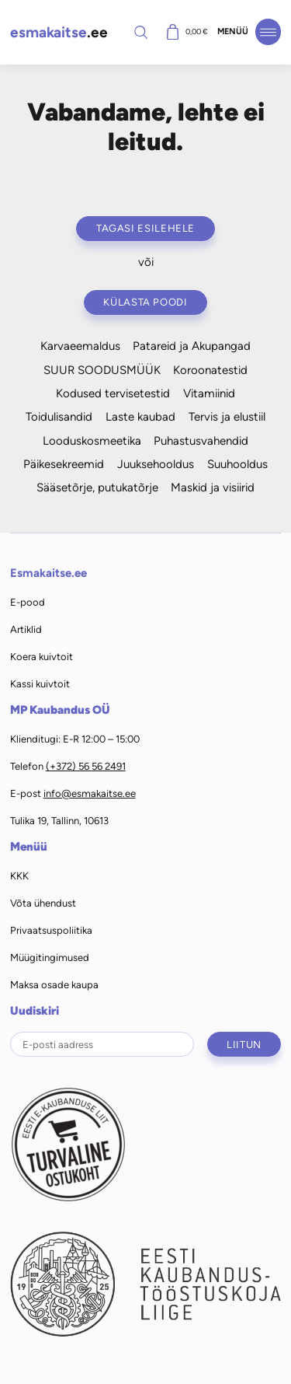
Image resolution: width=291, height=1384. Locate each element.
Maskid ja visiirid (213, 488)
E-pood (27, 602)
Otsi (141, 31)
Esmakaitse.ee (48, 573)
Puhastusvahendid (201, 441)
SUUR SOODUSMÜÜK (102, 370)
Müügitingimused (49, 957)
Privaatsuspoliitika (51, 930)
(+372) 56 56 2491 (86, 766)
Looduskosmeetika (92, 441)
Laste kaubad (140, 417)
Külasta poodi (145, 302)
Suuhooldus (237, 464)
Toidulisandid (59, 417)
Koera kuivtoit (41, 656)
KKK (19, 876)
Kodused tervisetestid (113, 393)
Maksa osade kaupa (54, 985)
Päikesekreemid (63, 464)
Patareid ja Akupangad (192, 346)
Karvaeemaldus (80, 346)
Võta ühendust (43, 903)
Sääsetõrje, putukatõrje (97, 488)
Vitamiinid (209, 393)
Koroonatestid (210, 370)
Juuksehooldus (155, 464)
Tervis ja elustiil (227, 417)
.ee (59, 32)
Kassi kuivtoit (40, 684)
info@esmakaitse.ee (89, 793)
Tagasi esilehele (145, 228)
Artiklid (26, 629)
